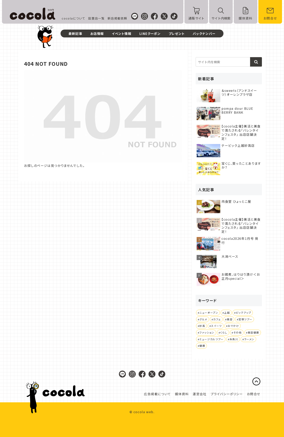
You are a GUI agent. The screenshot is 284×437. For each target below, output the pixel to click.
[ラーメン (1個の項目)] (248, 339)
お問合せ (253, 393)
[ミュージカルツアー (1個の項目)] (210, 339)
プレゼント (177, 33)
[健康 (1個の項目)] (201, 346)
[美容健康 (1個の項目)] (252, 333)
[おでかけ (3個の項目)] (232, 326)
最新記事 (75, 33)
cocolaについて (73, 18)
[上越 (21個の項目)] (226, 313)
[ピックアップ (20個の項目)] (243, 313)
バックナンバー (204, 33)
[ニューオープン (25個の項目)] (208, 313)
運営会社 (199, 393)
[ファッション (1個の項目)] (206, 333)
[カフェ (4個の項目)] (216, 319)
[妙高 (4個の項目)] (201, 326)
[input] (229, 62)
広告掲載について (157, 393)
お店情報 (97, 33)
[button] (256, 62)
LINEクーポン (150, 33)
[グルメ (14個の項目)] (202, 319)
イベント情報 (122, 33)
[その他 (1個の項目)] (237, 333)
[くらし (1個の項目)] (223, 333)
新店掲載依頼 (117, 18)
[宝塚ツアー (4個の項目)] (244, 319)
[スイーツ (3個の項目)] (216, 326)
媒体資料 (182, 393)
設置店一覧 (96, 18)
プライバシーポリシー (227, 393)
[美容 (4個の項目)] (228, 319)
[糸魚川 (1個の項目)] (233, 339)
